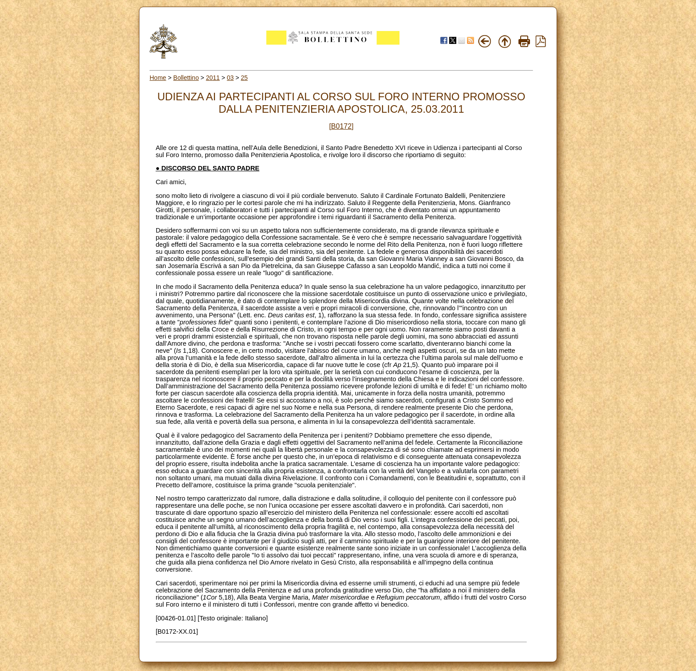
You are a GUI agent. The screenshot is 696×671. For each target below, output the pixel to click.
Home (158, 77)
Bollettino (186, 77)
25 (244, 77)
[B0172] (341, 126)
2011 (213, 77)
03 (230, 77)
